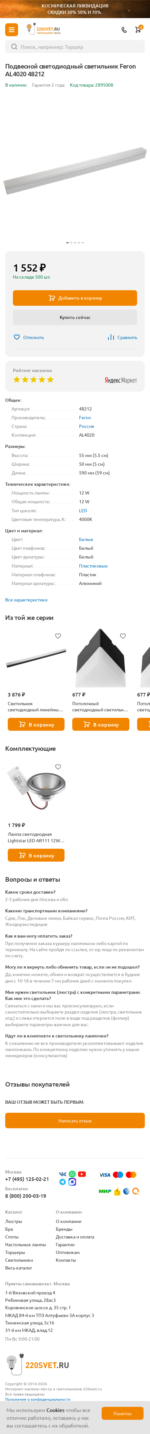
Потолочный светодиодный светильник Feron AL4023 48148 (100, 706)
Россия (86, 426)
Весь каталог (18, 1267)
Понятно (123, 1413)
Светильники (19, 1260)
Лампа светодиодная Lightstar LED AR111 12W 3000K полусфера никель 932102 (34, 837)
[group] (75, 171)
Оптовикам (68, 1252)
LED (83, 510)
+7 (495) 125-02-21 (27, 1178)
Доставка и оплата (75, 1236)
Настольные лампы (25, 1244)
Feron (85, 417)
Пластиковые (93, 565)
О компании (68, 1221)
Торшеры (15, 1252)
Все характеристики (26, 599)
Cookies (55, 1410)
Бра (9, 1229)
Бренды (64, 1229)
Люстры (13, 1221)
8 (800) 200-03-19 (25, 1195)
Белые (86, 539)
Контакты (66, 1260)
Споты (12, 1236)
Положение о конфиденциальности (37, 1399)
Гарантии (65, 1244)
